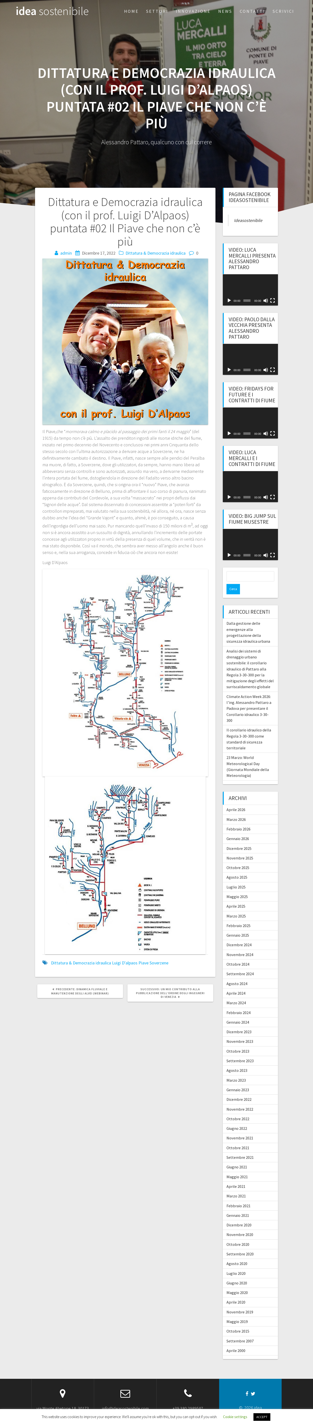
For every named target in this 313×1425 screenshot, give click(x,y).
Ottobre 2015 (237, 1320)
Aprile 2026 (235, 799)
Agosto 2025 (236, 866)
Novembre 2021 (239, 1127)
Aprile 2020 (235, 1291)
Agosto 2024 (236, 973)
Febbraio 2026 (238, 818)
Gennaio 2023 (237, 1079)
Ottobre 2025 (237, 857)
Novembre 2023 (239, 1031)
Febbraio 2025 (238, 915)
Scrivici (283, 11)
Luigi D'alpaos (125, 963)
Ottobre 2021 (237, 1137)
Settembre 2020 (240, 1243)
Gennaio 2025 (237, 924)
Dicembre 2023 (238, 1021)
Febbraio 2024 (238, 1002)
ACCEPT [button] (261, 1417)
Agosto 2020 (236, 1253)
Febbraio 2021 (238, 1195)
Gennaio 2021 (237, 1205)
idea (52, 11)
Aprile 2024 (235, 982)
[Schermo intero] (272, 300)
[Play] (229, 300)
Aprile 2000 (235, 1340)
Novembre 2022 (239, 1098)
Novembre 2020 (239, 1224)
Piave (143, 963)
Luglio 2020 (236, 1263)
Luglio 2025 (236, 876)
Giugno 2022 (236, 1118)
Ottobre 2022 (237, 1108)
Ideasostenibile (248, 220)
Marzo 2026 (236, 809)
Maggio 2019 (237, 1311)
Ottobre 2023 (237, 1040)
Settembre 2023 (240, 1050)
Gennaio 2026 (237, 828)
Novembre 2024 (239, 944)
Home (131, 11)
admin (66, 253)
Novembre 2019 (239, 1301)
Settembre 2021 (240, 1147)
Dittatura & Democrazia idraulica (155, 253)
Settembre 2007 (240, 1330)
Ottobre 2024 (237, 953)
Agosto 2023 (236, 1060)
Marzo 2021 (236, 1185)
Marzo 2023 (236, 1069)
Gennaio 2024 (237, 1011)
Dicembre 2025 (238, 838)
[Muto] (265, 300)
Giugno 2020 (236, 1272)
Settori (157, 11)
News (225, 11)
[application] (250, 289)
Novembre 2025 (239, 847)
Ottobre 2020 (237, 1234)
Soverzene (159, 963)
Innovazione (193, 11)
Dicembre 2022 (238, 1089)
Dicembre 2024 (238, 934)
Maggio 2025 (237, 886)
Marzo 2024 (236, 992)
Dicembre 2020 (238, 1214)
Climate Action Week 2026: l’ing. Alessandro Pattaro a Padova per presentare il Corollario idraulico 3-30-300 (248, 698)
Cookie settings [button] (235, 1416)
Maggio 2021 (237, 1166)
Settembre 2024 (240, 963)
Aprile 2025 (235, 895)
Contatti (252, 11)
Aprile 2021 (235, 1176)
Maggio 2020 (237, 1282)
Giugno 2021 (236, 1156)
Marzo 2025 (236, 905)
